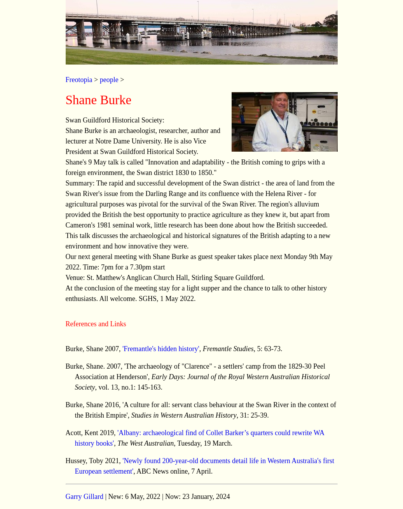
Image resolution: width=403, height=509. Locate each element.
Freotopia (79, 80)
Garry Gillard (84, 496)
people (109, 80)
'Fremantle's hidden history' (160, 349)
